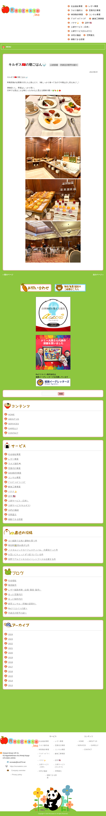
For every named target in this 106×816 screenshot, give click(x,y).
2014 (10, 680)
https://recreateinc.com (18, 766)
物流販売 (12, 585)
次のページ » (98, 275)
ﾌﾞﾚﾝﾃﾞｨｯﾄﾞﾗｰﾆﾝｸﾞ (78, 19)
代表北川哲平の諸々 (69, 65)
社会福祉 (12, 580)
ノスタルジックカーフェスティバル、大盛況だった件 (33, 550)
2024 (10, 634)
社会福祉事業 (77, 6)
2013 (10, 685)
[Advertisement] (53, 711)
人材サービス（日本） (80, 27)
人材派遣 (54, 65)
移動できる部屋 (77, 39)
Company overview (18, 770)
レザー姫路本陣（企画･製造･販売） (24, 590)
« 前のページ (8, 275)
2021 (10, 648)
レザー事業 (93, 6)
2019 (10, 657)
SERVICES (13, 424)
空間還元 (90, 35)
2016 (10, 671)
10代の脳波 (76, 35)
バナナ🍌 (75, 23)
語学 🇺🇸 (88, 23)
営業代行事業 (94, 10)
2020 (10, 653)
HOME (11, 414)
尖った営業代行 (15, 594)
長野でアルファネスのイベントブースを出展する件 (32, 559)
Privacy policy (17, 775)
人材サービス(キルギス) (81, 31)
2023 (10, 639)
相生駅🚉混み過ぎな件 (18, 545)
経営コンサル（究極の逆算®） (22, 604)
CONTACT (13, 433)
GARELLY (13, 428)
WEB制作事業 (77, 14)
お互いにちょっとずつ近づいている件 (25, 554)
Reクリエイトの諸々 (17, 608)
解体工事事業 (98, 19)
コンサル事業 (94, 14)
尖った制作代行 (15, 599)
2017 (10, 667)
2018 (10, 662)
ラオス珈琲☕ (77, 10)
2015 (10, 676)
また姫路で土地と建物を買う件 (22, 540)
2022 (10, 643)
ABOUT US (13, 419)
